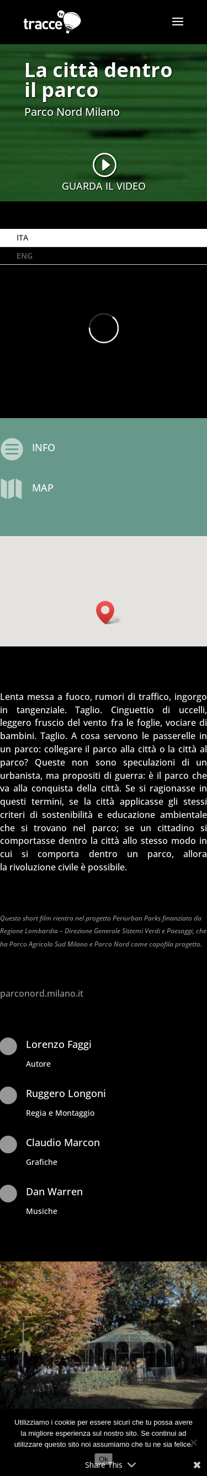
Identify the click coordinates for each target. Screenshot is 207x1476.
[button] (108, 612)
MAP (43, 487)
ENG (25, 255)
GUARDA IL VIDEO (104, 185)
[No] (193, 1442)
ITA (22, 237)
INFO (43, 447)
